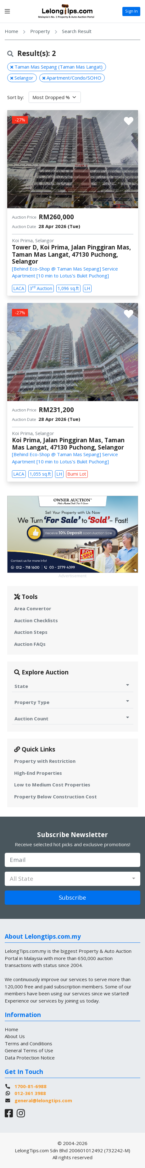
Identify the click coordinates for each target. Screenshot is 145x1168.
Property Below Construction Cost (55, 796)
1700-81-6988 (30, 1086)
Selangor (21, 78)
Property (40, 31)
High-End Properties (38, 773)
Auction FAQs (30, 644)
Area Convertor (32, 608)
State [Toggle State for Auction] (72, 686)
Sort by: (15, 97)
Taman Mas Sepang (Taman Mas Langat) (56, 67)
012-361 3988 (30, 1093)
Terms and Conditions (28, 1043)
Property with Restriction (44, 761)
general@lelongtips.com (43, 1100)
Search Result (77, 31)
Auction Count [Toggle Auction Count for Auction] (72, 718)
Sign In (131, 11)
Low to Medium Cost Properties (52, 784)
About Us (15, 1036)
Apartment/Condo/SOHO (71, 78)
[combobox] (72, 879)
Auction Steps (30, 632)
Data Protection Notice (30, 1057)
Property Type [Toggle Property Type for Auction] (72, 702)
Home (11, 31)
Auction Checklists (36, 620)
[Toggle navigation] (7, 11)
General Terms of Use (29, 1050)
